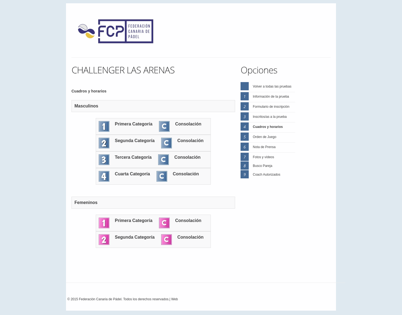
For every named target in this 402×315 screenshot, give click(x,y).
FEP (118, 33)
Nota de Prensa (264, 147)
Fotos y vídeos (263, 157)
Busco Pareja (262, 166)
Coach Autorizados (266, 174)
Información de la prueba (271, 96)
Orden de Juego (264, 137)
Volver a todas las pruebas (272, 86)
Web (174, 299)
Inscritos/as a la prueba (270, 117)
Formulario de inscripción (271, 107)
